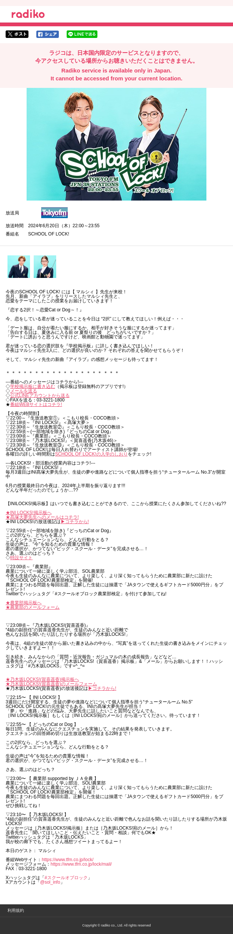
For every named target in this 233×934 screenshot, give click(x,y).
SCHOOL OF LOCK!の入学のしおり (91, 454)
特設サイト (21, 557)
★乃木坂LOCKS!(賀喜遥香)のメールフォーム (51, 684)
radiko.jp (28, 15)
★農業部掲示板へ (24, 602)
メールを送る (23, 391)
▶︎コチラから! (75, 521)
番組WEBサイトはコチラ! (36, 404)
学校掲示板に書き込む (32, 386)
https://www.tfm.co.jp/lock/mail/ (81, 864)
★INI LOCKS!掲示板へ (29, 512)
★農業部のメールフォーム (33, 607)
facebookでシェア (47, 34)
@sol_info (50, 882)
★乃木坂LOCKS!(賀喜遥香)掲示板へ (42, 679)
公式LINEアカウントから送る (40, 395)
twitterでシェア (17, 34)
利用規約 (15, 910)
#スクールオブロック (66, 877)
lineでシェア (82, 34)
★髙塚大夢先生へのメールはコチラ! (42, 517)
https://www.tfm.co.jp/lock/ (67, 859)
